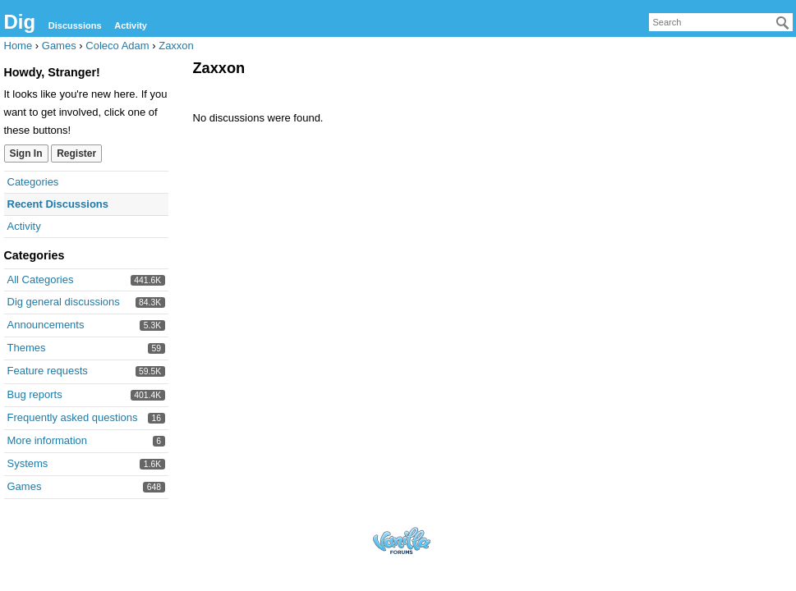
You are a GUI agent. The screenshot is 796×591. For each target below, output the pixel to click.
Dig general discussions (63, 302)
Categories (33, 182)
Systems (27, 463)
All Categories (40, 279)
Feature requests (47, 370)
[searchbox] (721, 22)
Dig (20, 22)
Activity (130, 25)
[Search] (782, 23)
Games (24, 486)
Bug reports (34, 394)
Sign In (26, 153)
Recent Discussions (58, 204)
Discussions (75, 25)
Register (76, 153)
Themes (26, 347)
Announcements (46, 324)
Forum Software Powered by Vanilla (401, 540)
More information (47, 440)
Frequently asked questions (72, 417)
